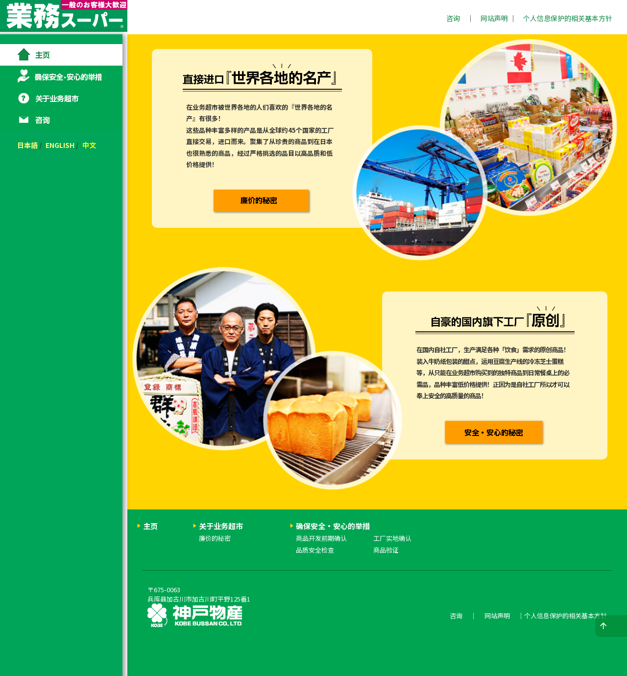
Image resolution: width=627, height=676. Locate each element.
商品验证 (386, 550)
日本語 (32, 145)
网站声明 (494, 18)
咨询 (453, 18)
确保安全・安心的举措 (63, 76)
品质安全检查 (315, 550)
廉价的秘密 (215, 538)
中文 (94, 145)
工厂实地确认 (392, 538)
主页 (63, 55)
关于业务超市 (63, 98)
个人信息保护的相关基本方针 (567, 18)
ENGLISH (64, 145)
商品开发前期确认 (321, 538)
